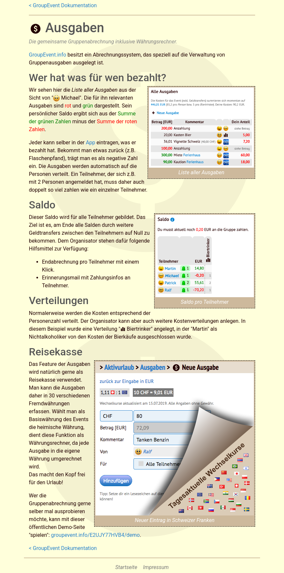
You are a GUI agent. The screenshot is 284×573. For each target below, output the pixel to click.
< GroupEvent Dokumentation (63, 5)
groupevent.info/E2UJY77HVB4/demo (95, 535)
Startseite (126, 567)
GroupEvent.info (47, 55)
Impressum (156, 567)
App (90, 142)
